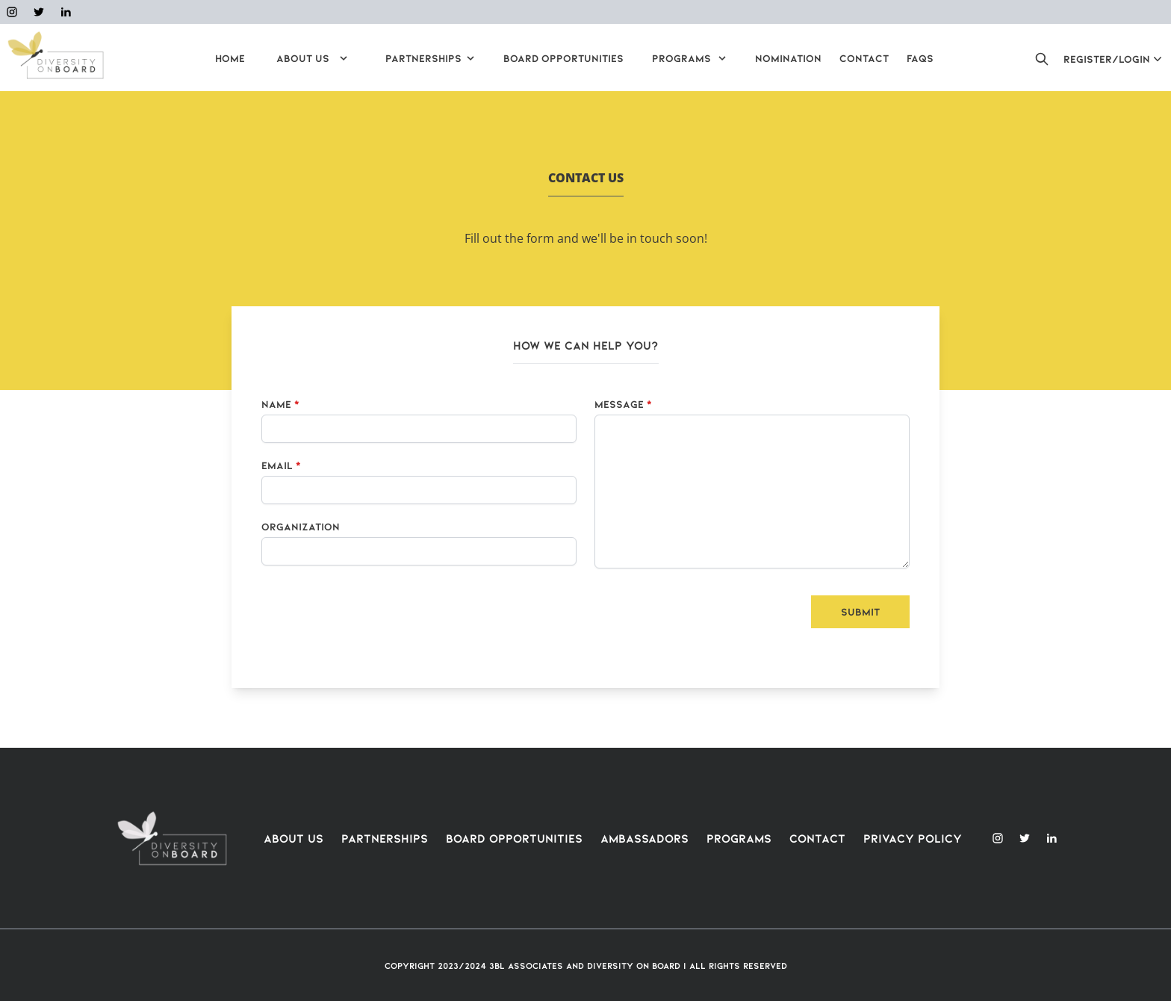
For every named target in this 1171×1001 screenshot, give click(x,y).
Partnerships (384, 838)
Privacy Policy (912, 838)
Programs (738, 838)
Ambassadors (644, 838)
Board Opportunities (514, 838)
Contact (817, 838)
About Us (293, 838)
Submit (860, 611)
